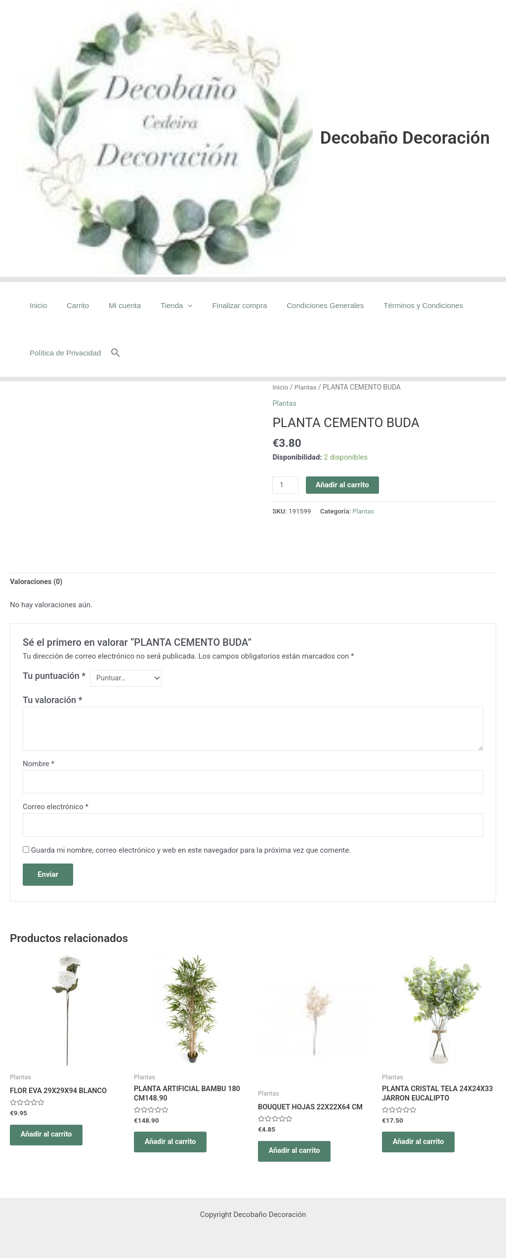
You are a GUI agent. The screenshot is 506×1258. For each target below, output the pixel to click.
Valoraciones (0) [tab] (37, 582)
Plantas (306, 387)
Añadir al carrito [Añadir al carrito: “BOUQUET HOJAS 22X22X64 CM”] (299, 1156)
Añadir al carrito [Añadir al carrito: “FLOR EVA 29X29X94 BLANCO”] (51, 1140)
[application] (170, 305)
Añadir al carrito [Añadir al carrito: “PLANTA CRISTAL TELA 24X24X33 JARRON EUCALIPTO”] (423, 1147)
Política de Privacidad (62, 353)
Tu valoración (52, 701)
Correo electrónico (55, 809)
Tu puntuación (54, 676)
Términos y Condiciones (391, 305)
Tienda (159, 305)
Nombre (38, 765)
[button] (111, 353)
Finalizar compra (217, 305)
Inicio (35, 305)
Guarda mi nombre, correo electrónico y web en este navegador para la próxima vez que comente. (191, 853)
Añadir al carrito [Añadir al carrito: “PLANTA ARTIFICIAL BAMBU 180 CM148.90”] (175, 1147)
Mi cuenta (112, 305)
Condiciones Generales (298, 305)
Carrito (70, 305)
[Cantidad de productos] (285, 485)
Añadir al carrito (343, 484)
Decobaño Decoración (405, 138)
